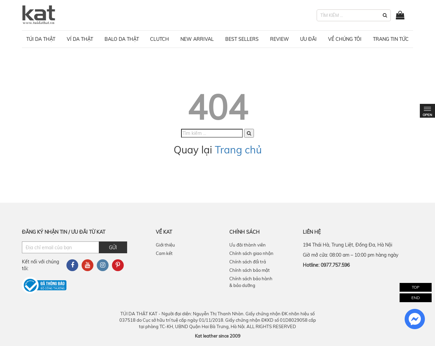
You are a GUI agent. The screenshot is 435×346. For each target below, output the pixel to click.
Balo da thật (122, 39)
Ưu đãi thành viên (247, 245)
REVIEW (279, 39)
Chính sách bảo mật (249, 270)
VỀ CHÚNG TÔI (344, 39)
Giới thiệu (165, 245)
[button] (385, 15)
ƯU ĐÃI (308, 39)
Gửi (113, 247)
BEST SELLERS (242, 39)
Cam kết (164, 253)
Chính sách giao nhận (251, 253)
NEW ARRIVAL (197, 39)
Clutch (159, 39)
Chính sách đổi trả (247, 261)
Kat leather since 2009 (217, 336)
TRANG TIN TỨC (391, 39)
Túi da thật (40, 39)
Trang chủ (238, 149)
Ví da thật (80, 39)
